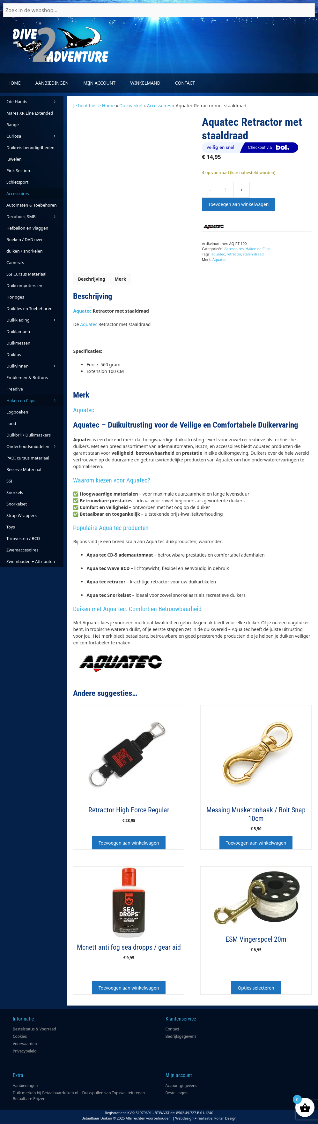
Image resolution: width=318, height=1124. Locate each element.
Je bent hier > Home (94, 106)
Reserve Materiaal (23, 469)
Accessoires (159, 106)
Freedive (14, 389)
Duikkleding (34, 320)
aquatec (218, 254)
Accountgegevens (181, 1085)
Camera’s (15, 262)
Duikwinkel (130, 106)
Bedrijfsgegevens (181, 1036)
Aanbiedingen (52, 83)
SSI (9, 481)
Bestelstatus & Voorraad (34, 1029)
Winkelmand (145, 83)
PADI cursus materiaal (27, 458)
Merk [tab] (120, 279)
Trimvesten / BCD (23, 538)
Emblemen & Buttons (27, 377)
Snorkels (14, 492)
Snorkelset (16, 504)
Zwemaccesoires (22, 550)
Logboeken (17, 412)
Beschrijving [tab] (91, 279)
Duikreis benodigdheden (30, 147)
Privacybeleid (25, 1051)
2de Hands (34, 101)
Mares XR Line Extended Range (29, 118)
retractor (234, 254)
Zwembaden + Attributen (30, 561)
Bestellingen (177, 1093)
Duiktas (13, 354)
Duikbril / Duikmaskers (28, 435)
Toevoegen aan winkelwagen (238, 204)
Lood (11, 423)
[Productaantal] (226, 190)
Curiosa (34, 136)
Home (14, 83)
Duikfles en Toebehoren (29, 308)
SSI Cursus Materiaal (26, 274)
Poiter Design (225, 1118)
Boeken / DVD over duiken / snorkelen (24, 245)
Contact (185, 83)
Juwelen (14, 159)
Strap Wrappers (21, 515)
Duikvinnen (34, 366)
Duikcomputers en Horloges (24, 291)
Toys (10, 527)
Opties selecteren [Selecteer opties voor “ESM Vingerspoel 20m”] (256, 988)
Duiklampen (18, 331)
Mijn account (99, 83)
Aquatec (219, 259)
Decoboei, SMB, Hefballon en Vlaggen (27, 222)
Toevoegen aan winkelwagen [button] (129, 843)
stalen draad (253, 254)
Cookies (20, 1036)
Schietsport (17, 182)
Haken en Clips (258, 248)
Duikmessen (18, 343)
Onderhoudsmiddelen (34, 446)
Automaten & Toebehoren (34, 206)
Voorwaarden (25, 1043)
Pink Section (18, 170)
